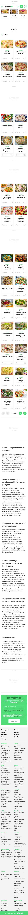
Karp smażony (17, 821)
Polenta (16, 808)
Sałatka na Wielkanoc (19, 779)
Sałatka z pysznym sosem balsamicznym (21, 312)
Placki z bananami (6, 761)
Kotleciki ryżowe (18, 806)
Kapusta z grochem (19, 819)
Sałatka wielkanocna (6, 828)
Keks (15, 830)
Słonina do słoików (19, 868)
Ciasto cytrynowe (5, 803)
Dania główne (5, 730)
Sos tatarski (4, 826)
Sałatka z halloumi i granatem (21, 220)
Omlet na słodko (5, 747)
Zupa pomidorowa (5, 783)
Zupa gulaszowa (5, 779)
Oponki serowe (5, 838)
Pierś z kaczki (17, 745)
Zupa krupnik (4, 770)
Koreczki (3, 843)
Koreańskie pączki (5, 845)
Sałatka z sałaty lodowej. (21, 75)
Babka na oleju (5, 796)
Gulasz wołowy (5, 878)
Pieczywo (4, 734)
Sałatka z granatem (7, 311)
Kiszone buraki (17, 859)
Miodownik (4, 804)
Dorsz (15, 754)
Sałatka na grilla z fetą (20, 402)
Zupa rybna (17, 816)
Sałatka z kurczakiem (19, 774)
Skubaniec (3, 806)
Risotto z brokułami (19, 799)
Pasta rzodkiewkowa (19, 843)
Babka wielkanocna (6, 821)
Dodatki (16, 732)
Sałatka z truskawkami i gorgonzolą (20, 290)
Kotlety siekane (18, 752)
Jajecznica (3, 745)
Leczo (2, 872)
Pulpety (16, 747)
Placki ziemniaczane (19, 750)
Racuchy (3, 748)
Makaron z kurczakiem (19, 748)
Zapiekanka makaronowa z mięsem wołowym (20, 887)
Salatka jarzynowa (19, 776)
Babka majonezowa (6, 854)
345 (15, 413)
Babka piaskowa (5, 825)
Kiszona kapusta (18, 851)
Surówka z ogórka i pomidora (7, 220)
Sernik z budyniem (5, 790)
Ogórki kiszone (17, 854)
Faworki (3, 836)
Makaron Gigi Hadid (19, 890)
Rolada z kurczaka (18, 905)
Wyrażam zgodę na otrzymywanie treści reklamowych (13, 711)
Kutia (15, 828)
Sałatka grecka (7, 125)
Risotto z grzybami (18, 797)
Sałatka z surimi (7, 356)
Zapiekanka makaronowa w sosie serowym (19, 878)
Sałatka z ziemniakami (21, 196)
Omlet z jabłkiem (5, 754)
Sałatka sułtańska (7, 52)
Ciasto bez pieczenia (6, 801)
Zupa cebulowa (5, 784)
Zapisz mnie (14, 721)
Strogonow (4, 876)
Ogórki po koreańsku (19, 867)
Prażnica (3, 762)
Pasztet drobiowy (5, 816)
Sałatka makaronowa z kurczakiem (20, 357)
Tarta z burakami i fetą (20, 903)
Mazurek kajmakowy (6, 852)
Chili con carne (5, 880)
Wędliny (3, 739)
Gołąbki (16, 790)
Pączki (2, 834)
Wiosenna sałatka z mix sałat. (20, 335)
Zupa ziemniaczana (6, 776)
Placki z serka (4, 755)
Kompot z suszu (18, 826)
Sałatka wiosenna (7, 379)
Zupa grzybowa (18, 818)
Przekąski (17, 734)
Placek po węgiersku (6, 874)
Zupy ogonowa (5, 767)
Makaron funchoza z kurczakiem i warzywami (7, 198)
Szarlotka (3, 794)
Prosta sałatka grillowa (7, 334)
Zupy (2, 736)
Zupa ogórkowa (5, 781)
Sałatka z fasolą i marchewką (7, 289)
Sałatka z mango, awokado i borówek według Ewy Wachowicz (7, 269)
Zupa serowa (4, 777)
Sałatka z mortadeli (19, 781)
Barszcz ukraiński (5, 772)
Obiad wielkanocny (6, 814)
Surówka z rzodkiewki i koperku (7, 403)
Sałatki (7, 50)
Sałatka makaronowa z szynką (20, 149)
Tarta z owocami (5, 851)
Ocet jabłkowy (17, 852)
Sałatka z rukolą (18, 777)
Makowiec (3, 799)
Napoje (3, 732)
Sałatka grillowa (20, 126)
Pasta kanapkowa (5, 750)
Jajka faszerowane (6, 812)
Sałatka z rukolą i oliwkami (21, 267)
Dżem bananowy (18, 865)
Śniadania (17, 730)
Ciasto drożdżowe (5, 792)
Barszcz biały (4, 774)
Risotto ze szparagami (19, 801)
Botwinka (16, 834)
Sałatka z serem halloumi (21, 52)
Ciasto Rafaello (5, 797)
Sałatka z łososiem (19, 772)
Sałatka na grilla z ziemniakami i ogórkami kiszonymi (20, 382)
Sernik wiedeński (18, 846)
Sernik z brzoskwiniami (20, 845)
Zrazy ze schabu (18, 759)
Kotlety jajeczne (18, 901)
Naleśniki (3, 752)
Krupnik (16, 792)
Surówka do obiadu (19, 767)
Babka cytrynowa (5, 823)
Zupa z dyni (4, 768)
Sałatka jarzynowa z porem (7, 149)
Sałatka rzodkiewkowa (7, 75)
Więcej (15, 716)
